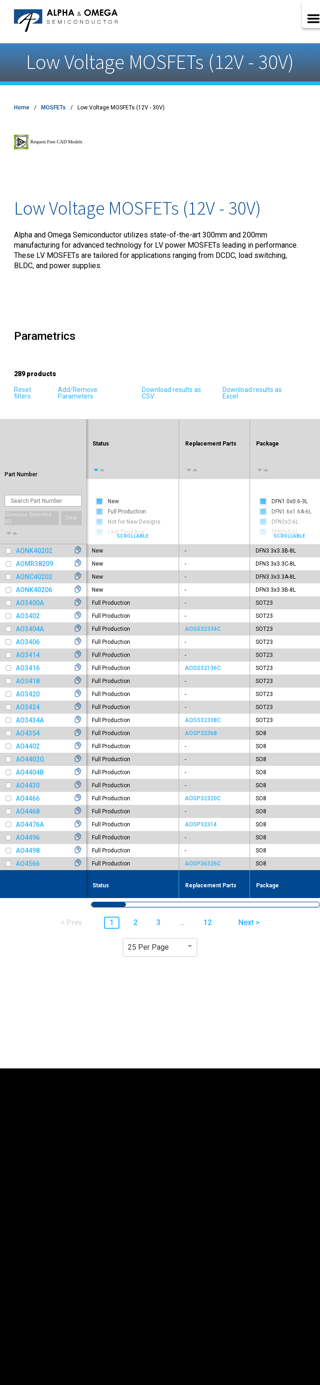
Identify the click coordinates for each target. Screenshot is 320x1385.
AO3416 (28, 668)
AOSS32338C (203, 720)
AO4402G (30, 759)
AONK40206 (34, 590)
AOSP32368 (201, 733)
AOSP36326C (203, 863)
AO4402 (28, 746)
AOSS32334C (203, 629)
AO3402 (28, 616)
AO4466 (28, 798)
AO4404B (30, 772)
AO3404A (30, 629)
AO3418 (28, 681)
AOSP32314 (201, 824)
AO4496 (28, 837)
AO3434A (30, 720)
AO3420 (28, 694)
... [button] (182, 922)
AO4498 (28, 850)
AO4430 (28, 785)
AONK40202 (34, 550)
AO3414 (28, 655)
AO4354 (28, 733)
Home (21, 107)
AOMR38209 (34, 564)
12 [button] (207, 922)
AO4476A (30, 824)
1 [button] (112, 922)
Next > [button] (249, 922)
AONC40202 (34, 577)
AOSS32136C (203, 668)
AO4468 (28, 811)
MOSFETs (53, 107)
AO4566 (28, 863)
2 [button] (135, 922)
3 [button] (158, 922)
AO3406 (28, 642)
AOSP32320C (203, 798)
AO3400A (30, 603)
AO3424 (28, 707)
